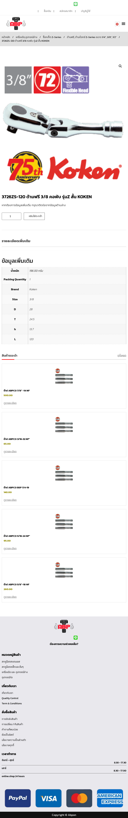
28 (31, 309)
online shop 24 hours (13, 776)
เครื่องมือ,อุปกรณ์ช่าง (26, 37)
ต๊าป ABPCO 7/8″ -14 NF (17, 390)
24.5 (32, 319)
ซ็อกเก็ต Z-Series (52, 37)
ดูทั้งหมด (122, 355)
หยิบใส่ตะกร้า (35, 216)
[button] (123, 23)
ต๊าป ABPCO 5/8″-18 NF (16, 584)
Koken (33, 289)
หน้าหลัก (6, 37)
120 (32, 339)
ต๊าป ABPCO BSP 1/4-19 (16, 487)
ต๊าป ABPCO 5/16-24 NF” (17, 536)
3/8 (32, 299)
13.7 (32, 329)
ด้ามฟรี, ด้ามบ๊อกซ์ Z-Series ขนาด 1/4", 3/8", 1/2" (91, 37)
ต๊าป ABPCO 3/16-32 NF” (17, 439)
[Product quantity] (11, 216)
